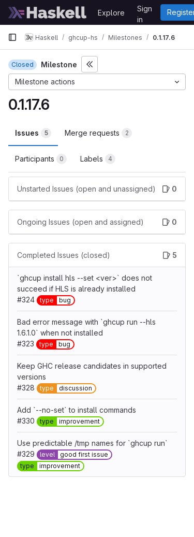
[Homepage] (47, 12)
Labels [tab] (97, 159)
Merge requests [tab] (98, 133)
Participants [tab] (41, 159)
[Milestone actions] (97, 82)
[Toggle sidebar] (89, 64)
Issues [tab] (33, 133)
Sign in (144, 10)
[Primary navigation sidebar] (12, 37)
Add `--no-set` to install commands (76, 409)
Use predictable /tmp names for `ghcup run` (92, 443)
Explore (111, 12)
